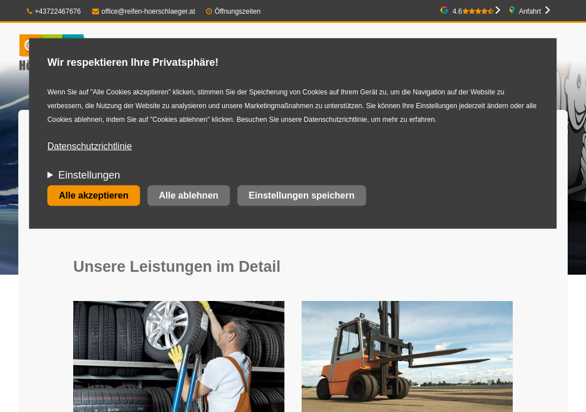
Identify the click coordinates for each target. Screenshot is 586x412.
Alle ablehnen (189, 195)
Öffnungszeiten (238, 11)
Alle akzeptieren (94, 195)
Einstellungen (89, 175)
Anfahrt (530, 11)
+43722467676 (54, 11)
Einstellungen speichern (302, 195)
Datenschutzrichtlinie (89, 146)
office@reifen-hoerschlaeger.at (143, 11)
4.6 (473, 11)
